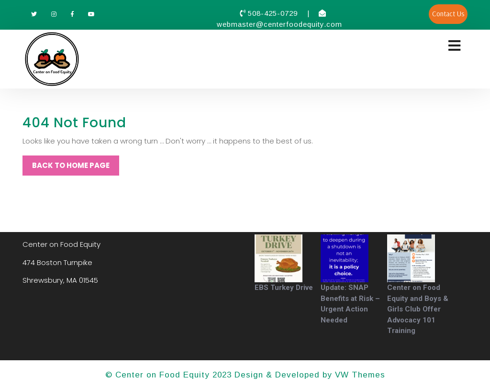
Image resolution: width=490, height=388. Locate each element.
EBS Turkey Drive (284, 287)
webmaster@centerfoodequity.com (279, 24)
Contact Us (448, 13)
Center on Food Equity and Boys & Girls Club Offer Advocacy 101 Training (417, 309)
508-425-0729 (274, 13)
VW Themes (358, 374)
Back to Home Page (71, 165)
